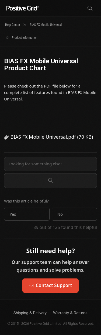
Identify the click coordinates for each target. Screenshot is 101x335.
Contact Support (50, 285)
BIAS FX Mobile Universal (46, 25)
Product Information (24, 38)
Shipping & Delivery (30, 312)
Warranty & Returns (70, 312)
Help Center (12, 25)
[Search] (90, 8)
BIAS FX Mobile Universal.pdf (43, 137)
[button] (27, 214)
